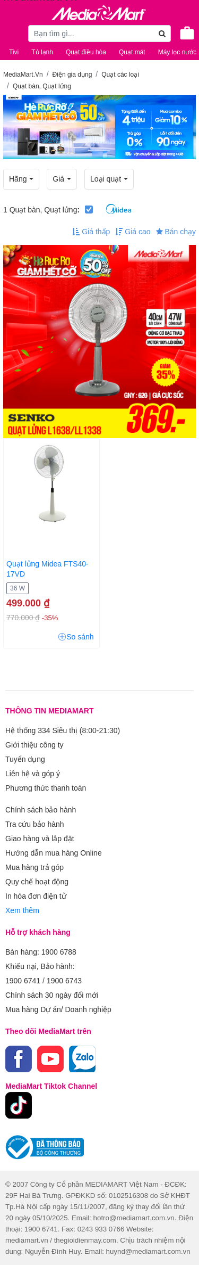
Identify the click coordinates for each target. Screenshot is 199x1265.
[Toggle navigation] (13, 33)
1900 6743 (64, 980)
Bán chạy (176, 231)
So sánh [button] (75, 636)
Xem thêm (22, 910)
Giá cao (132, 231)
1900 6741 (22, 980)
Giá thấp (91, 231)
